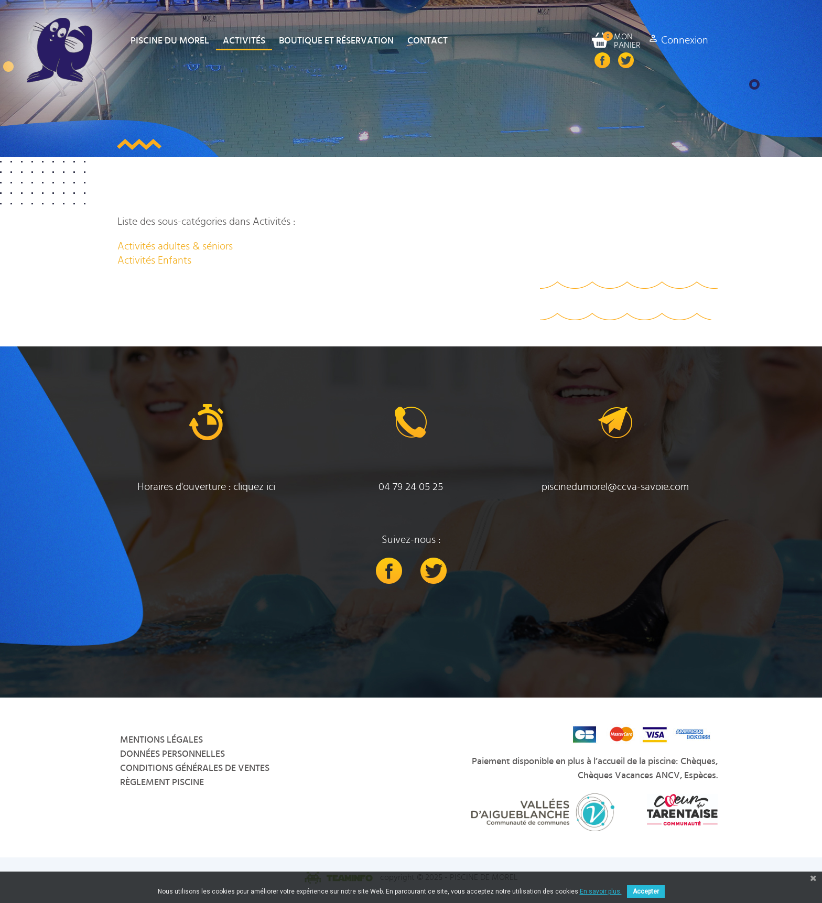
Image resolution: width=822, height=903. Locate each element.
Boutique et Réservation (336, 41)
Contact (427, 41)
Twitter (626, 60)
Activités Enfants (154, 260)
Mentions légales (161, 740)
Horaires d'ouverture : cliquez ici (206, 487)
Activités (244, 41)
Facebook (602, 60)
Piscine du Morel (170, 41)
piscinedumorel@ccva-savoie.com (615, 487)
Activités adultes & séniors (175, 246)
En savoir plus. (601, 891)
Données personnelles (172, 754)
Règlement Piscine (162, 782)
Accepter (646, 891)
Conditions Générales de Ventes (194, 768)
